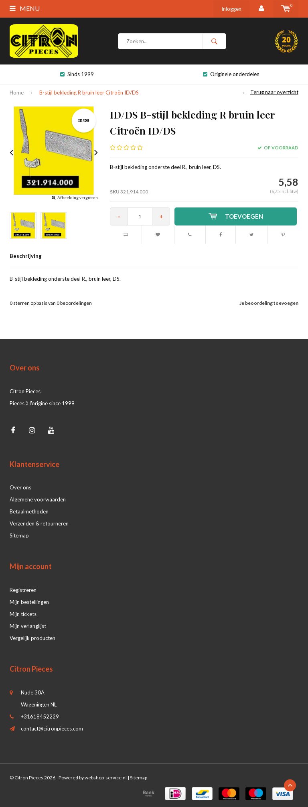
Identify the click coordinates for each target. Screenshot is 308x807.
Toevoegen (236, 216)
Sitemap (19, 535)
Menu (25, 8)
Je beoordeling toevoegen (268, 303)
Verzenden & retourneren (39, 523)
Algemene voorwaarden (38, 499)
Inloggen (231, 9)
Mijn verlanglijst (28, 626)
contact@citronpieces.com (52, 728)
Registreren (23, 590)
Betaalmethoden (29, 511)
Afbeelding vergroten (77, 197)
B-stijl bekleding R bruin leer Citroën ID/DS (89, 92)
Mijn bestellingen (29, 602)
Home (17, 92)
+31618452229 (40, 716)
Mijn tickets (23, 614)
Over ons (20, 487)
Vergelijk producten (32, 638)
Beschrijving (26, 256)
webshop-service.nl (106, 778)
